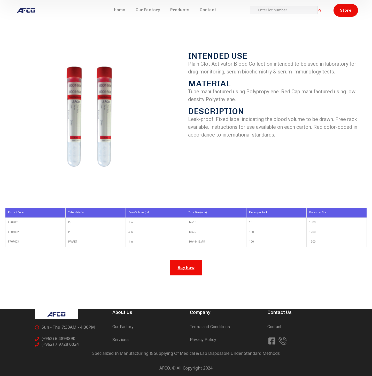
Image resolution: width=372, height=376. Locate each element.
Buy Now (186, 267)
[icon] (272, 341)
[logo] (25, 10)
